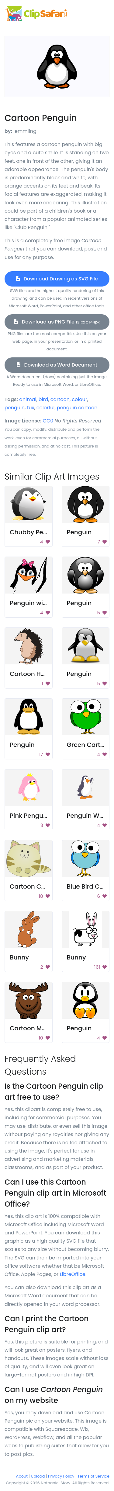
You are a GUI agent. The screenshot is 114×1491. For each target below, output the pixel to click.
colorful (45, 407)
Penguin (79, 532)
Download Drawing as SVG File (57, 278)
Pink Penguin (29, 815)
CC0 (48, 420)
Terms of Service (93, 1476)
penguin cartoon (77, 407)
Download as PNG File (56, 321)
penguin (15, 407)
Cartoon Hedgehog (39, 674)
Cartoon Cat (28, 886)
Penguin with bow (37, 603)
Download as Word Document (57, 364)
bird (43, 399)
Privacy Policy (61, 1476)
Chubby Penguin (35, 532)
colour (79, 399)
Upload (38, 1476)
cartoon (60, 399)
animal (27, 399)
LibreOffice (72, 1274)
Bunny (19, 957)
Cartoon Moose (33, 1028)
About (22, 1476)
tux (30, 407)
